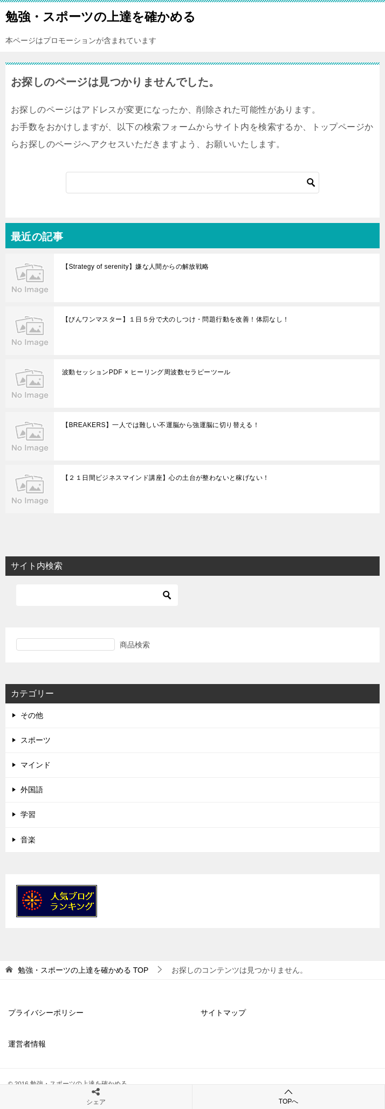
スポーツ (35, 740)
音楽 (28, 839)
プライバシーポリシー (46, 1012)
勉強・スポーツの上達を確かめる (100, 15)
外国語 (31, 789)
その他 (31, 715)
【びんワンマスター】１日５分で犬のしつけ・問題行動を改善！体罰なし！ (176, 319)
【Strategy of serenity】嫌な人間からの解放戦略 (135, 266)
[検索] (192, 182)
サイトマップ (223, 1012)
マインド (35, 765)
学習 (28, 814)
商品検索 (135, 644)
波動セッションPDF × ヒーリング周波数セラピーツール (146, 372)
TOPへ (288, 1096)
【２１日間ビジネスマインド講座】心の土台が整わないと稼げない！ (165, 478)
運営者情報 (27, 1044)
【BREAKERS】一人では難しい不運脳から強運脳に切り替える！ (160, 425)
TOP (83, 970)
